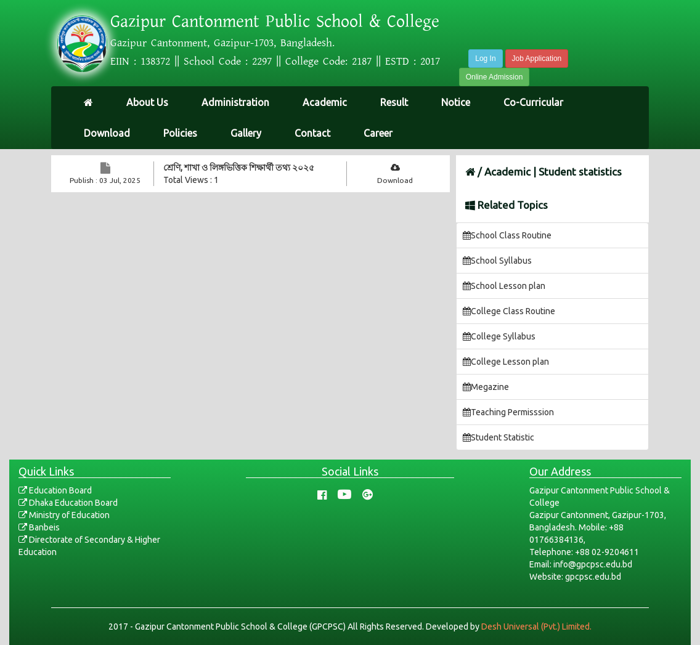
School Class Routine (507, 235)
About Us (147, 102)
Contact (312, 133)
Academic (325, 102)
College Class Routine (509, 311)
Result (394, 102)
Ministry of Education (64, 515)
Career (378, 133)
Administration (235, 102)
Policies (180, 133)
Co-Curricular (533, 102)
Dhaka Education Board (68, 503)
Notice (455, 102)
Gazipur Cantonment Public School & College (274, 21)
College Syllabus (499, 336)
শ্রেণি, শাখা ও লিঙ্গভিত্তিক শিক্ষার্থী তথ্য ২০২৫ (238, 167)
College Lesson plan (506, 362)
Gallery (245, 133)
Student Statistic (498, 437)
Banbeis (39, 527)
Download (107, 133)
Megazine (486, 387)
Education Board (55, 490)
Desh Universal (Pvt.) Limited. (536, 626)
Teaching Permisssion (508, 412)
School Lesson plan (504, 286)
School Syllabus (497, 261)
